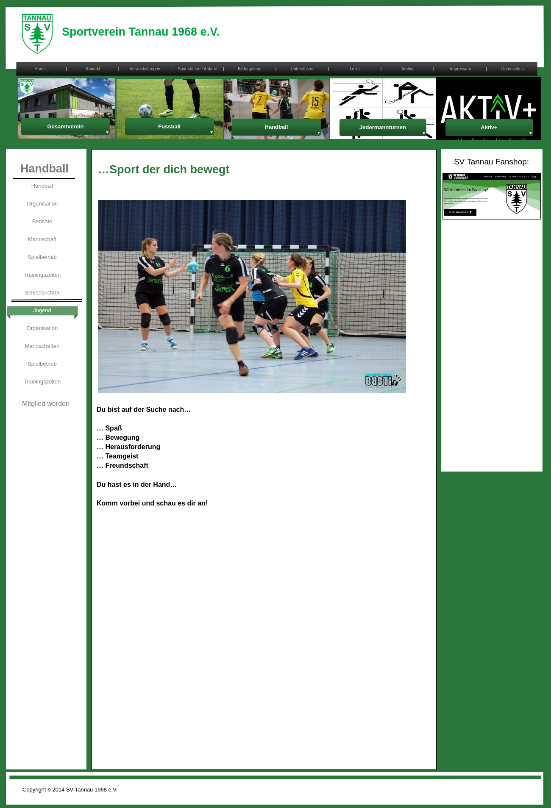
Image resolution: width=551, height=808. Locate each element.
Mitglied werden (46, 403)
